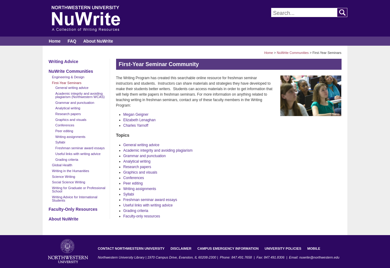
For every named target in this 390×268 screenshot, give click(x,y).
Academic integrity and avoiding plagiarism (158, 150)
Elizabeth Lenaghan (139, 120)
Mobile (313, 248)
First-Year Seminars (67, 83)
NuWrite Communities (293, 53)
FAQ (72, 41)
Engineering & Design (68, 77)
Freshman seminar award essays (80, 148)
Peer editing (64, 131)
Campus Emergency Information (228, 248)
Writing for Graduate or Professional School (78, 189)
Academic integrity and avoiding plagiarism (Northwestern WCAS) (80, 95)
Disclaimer (181, 248)
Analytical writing (67, 108)
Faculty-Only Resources (73, 209)
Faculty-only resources (141, 216)
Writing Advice (63, 61)
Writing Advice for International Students (75, 198)
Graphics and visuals (71, 120)
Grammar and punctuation (74, 102)
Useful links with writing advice (78, 154)
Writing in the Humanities (70, 171)
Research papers (68, 114)
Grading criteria (66, 159)
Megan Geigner (136, 114)
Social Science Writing (68, 182)
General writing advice (72, 88)
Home (55, 41)
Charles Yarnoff (135, 125)
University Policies (283, 248)
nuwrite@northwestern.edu (319, 257)
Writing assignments (70, 137)
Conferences (64, 125)
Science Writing (63, 176)
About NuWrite (98, 41)
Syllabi (60, 142)
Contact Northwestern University (131, 248)
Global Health (62, 165)
